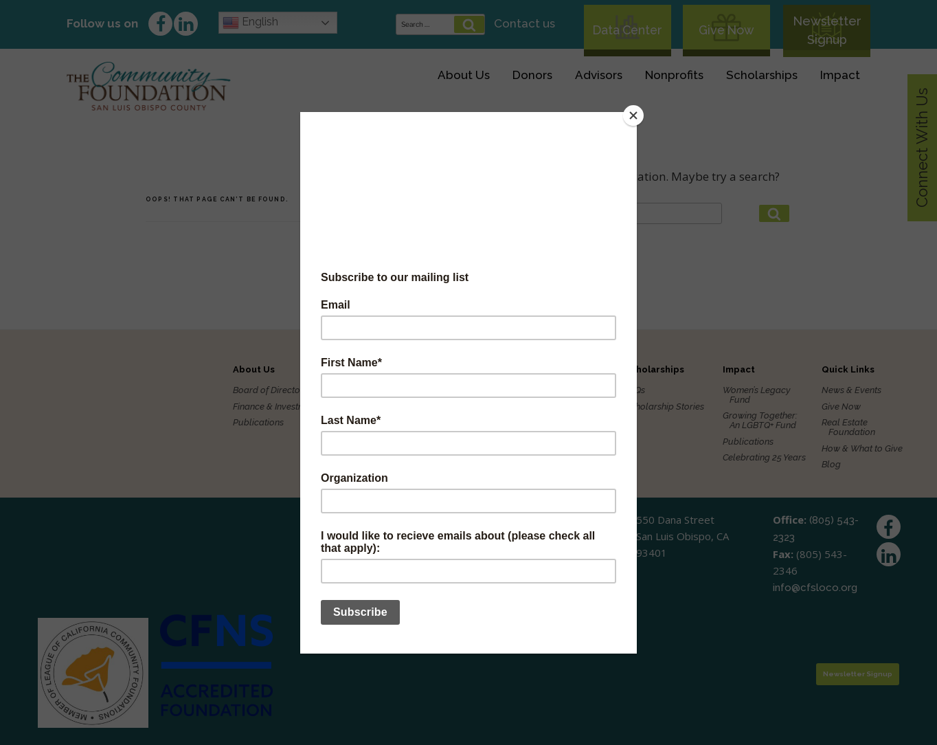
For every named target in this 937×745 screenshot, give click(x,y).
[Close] (633, 115)
